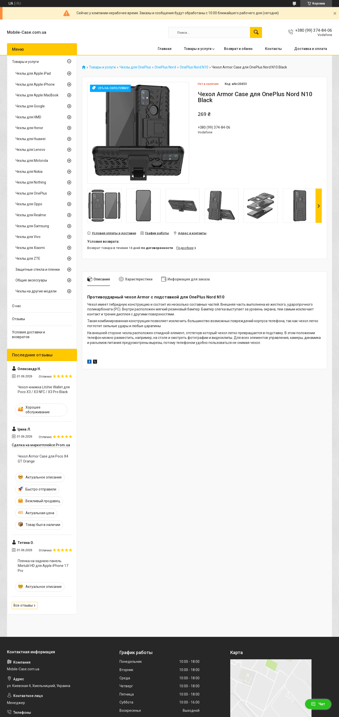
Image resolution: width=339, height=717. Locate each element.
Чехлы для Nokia (29, 172)
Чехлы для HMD (28, 117)
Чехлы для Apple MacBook (37, 95)
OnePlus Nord (165, 67)
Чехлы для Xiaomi (30, 248)
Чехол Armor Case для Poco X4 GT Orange (43, 458)
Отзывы (18, 319)
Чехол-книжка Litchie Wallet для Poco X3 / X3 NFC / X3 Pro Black (44, 389)
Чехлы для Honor (29, 128)
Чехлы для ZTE (28, 258)
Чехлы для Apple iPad (33, 73)
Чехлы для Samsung (32, 226)
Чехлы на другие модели (36, 291)
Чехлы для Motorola (32, 161)
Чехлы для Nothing (31, 182)
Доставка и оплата (310, 49)
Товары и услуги (198, 49)
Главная (165, 49)
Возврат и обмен (238, 49)
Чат (318, 704)
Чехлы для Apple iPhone (35, 84)
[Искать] (256, 32)
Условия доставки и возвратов (28, 334)
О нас (16, 306)
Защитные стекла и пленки (38, 269)
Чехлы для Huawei (31, 139)
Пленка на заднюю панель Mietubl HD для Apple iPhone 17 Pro (43, 566)
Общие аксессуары (31, 280)
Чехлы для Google (30, 106)
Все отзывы (23, 605)
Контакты (273, 49)
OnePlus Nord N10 (194, 67)
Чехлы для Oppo (29, 204)
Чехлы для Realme (31, 215)
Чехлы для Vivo (28, 237)
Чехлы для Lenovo (30, 150)
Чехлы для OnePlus (135, 67)
